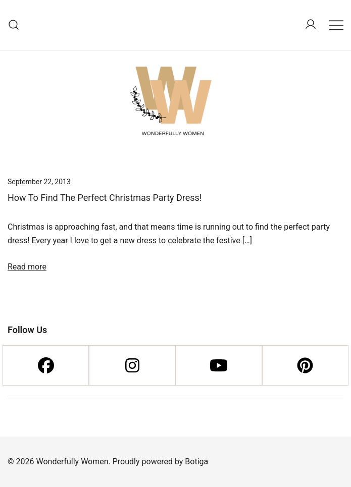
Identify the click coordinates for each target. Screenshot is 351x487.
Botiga (196, 461)
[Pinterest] (305, 365)
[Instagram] (132, 365)
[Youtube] (219, 365)
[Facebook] (46, 365)
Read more (27, 267)
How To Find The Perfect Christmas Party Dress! (105, 197)
